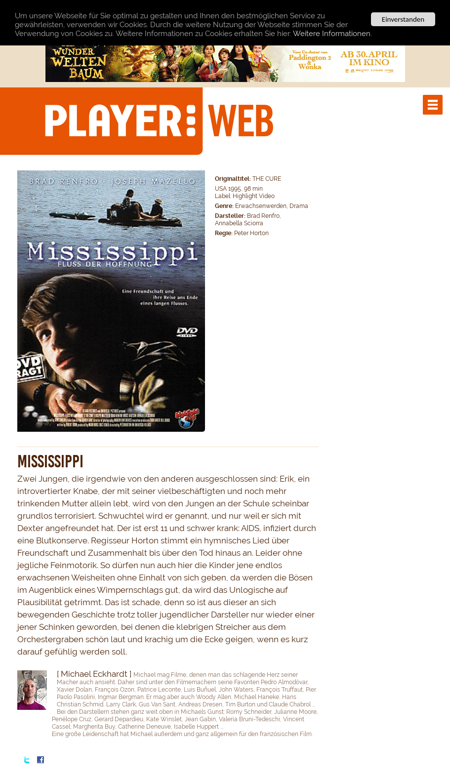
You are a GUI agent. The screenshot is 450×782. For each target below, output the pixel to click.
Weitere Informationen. (332, 33)
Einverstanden (403, 19)
